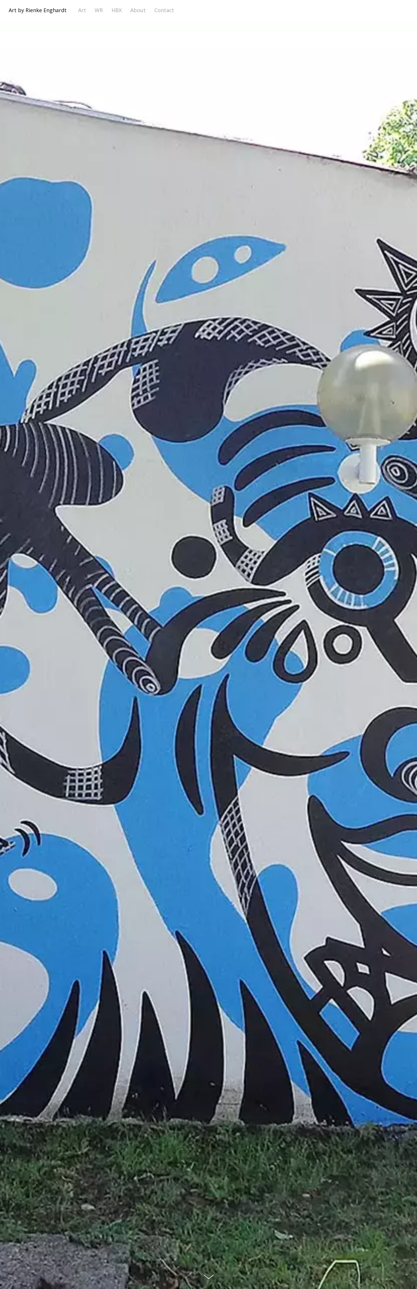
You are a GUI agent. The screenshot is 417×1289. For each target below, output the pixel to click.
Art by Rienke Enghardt (38, 10)
